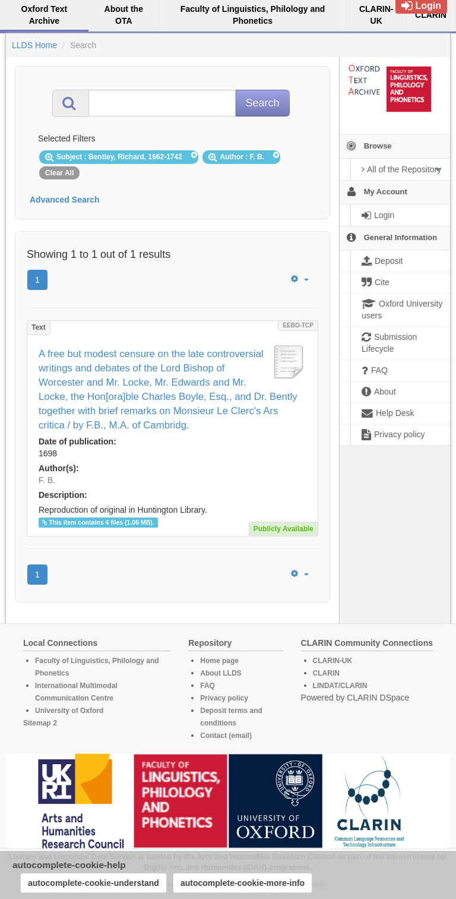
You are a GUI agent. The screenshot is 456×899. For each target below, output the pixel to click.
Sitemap (37, 723)
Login (421, 6)
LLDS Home (34, 45)
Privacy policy (224, 698)
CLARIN (326, 673)
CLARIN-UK (333, 661)
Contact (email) (226, 735)
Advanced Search (65, 199)
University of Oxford (69, 710)
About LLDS (220, 673)
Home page (219, 661)
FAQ (207, 686)
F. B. (47, 480)
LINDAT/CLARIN (340, 686)
